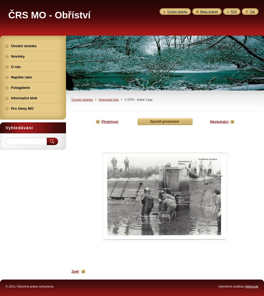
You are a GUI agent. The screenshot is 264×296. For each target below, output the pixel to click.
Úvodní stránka (82, 99)
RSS (234, 11)
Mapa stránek (209, 11)
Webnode (251, 286)
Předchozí (109, 122)
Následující (219, 122)
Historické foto (109, 99)
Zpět (75, 271)
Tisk (252, 11)
